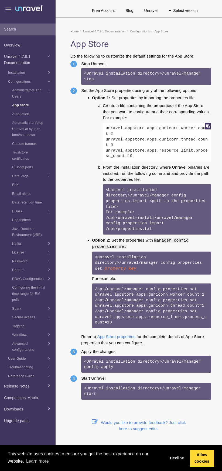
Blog (130, 10)
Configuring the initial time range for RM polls (28, 294)
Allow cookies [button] (201, 458)
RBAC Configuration (32, 279)
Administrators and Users (32, 92)
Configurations (30, 81)
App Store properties (116, 336)
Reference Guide (30, 376)
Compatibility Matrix (21, 398)
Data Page (32, 176)
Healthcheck (22, 220)
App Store (20, 105)
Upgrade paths (16, 421)
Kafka (32, 243)
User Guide (30, 358)
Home (74, 31)
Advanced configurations (32, 346)
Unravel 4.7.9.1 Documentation (28, 59)
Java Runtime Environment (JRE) (27, 232)
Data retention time (27, 202)
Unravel (151, 10)
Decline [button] (177, 458)
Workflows (32, 335)
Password (32, 261)
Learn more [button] (37, 461)
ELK (15, 185)
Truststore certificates (20, 156)
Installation (30, 72)
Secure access (32, 317)
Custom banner (24, 144)
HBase (32, 211)
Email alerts (21, 194)
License (32, 252)
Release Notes (28, 386)
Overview (12, 45)
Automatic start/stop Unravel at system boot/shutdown (27, 129)
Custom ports (22, 167)
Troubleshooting (30, 367)
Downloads (28, 409)
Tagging (18, 326)
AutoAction (20, 114)
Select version (183, 10)
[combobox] (28, 29)
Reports (32, 270)
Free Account (103, 10)
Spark (32, 308)
